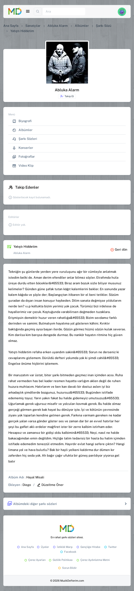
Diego (27, 485)
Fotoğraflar (23, 157)
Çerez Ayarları (35, 559)
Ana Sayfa (10, 25)
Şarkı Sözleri (24, 139)
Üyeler (42, 547)
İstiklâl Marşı (62, 547)
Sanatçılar (32, 25)
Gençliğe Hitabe (88, 547)
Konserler (22, 148)
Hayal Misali (35, 477)
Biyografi (22, 121)
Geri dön (118, 249)
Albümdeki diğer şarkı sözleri (32, 503)
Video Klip (23, 166)
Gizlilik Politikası (60, 559)
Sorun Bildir (67, 567)
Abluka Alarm (58, 25)
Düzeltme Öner (50, 485)
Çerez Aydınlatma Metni (93, 559)
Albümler (82, 25)
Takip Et (67, 96)
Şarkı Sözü (103, 25)
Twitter (110, 547)
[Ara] (64, 11)
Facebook (68, 551)
